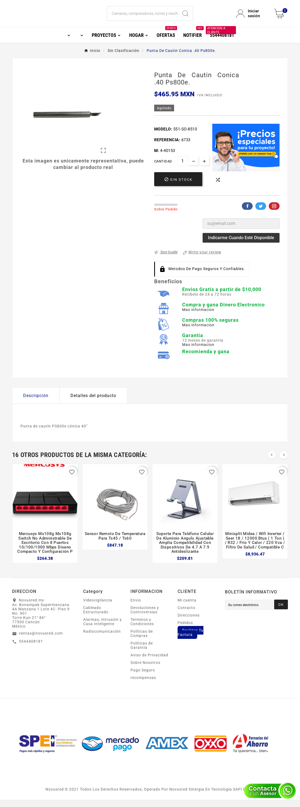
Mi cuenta (187, 607)
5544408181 (31, 648)
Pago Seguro (142, 677)
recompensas (143, 685)
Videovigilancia (97, 607)
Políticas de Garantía (141, 652)
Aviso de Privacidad (149, 662)
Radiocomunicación (102, 638)
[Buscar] (142, 17)
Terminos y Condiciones (142, 629)
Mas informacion (198, 317)
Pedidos (185, 630)
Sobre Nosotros (145, 670)
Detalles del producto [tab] (93, 402)
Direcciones (189, 622)
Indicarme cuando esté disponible (241, 244)
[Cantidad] (183, 168)
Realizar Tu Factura (190, 639)
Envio (135, 607)
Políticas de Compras (141, 640)
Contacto (186, 615)
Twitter (260, 213)
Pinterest (274, 213)
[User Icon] (252, 17)
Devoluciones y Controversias (144, 617)
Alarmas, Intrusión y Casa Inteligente (102, 629)
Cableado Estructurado (95, 617)
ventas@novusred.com (41, 640)
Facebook (247, 213)
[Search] (185, 17)
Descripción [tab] (35, 402)
